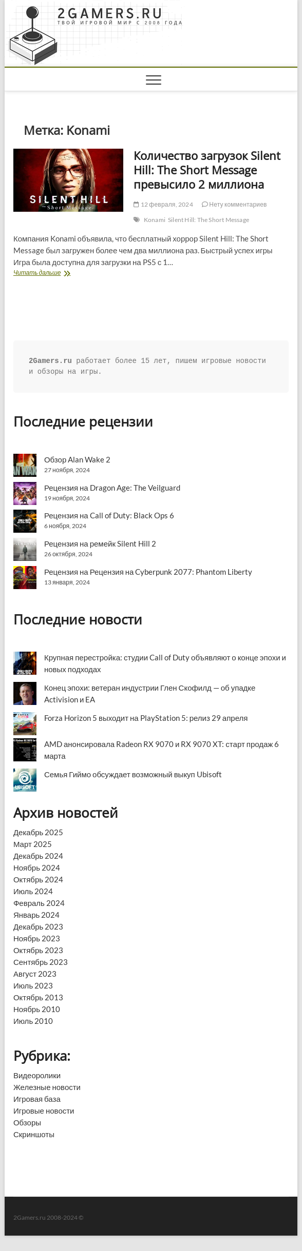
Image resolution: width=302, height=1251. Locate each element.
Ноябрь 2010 (36, 1009)
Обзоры (27, 1122)
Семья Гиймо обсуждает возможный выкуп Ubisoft (133, 774)
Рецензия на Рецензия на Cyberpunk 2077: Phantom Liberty (148, 571)
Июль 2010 (33, 1020)
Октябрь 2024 (38, 879)
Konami (154, 220)
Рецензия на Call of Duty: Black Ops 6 (109, 515)
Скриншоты (33, 1134)
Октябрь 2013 (38, 997)
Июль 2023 (33, 985)
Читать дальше (54, 273)
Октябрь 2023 (38, 950)
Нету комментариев (234, 204)
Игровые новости (43, 1110)
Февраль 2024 (39, 902)
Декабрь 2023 (38, 926)
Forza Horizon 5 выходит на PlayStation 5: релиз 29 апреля (146, 717)
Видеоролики (37, 1075)
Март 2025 (32, 844)
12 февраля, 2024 (163, 204)
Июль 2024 (33, 891)
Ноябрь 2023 (36, 938)
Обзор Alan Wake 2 (77, 459)
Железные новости (47, 1087)
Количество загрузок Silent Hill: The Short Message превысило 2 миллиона (207, 170)
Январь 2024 (36, 914)
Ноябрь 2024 (36, 867)
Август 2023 (34, 973)
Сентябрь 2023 (40, 961)
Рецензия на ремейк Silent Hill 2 (100, 543)
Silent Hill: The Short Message (208, 220)
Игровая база (37, 1098)
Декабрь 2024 (38, 855)
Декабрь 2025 (38, 832)
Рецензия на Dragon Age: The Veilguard (112, 487)
